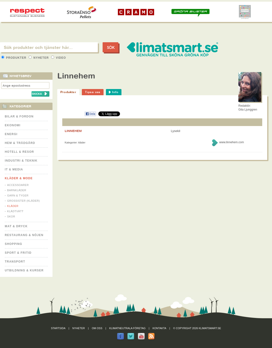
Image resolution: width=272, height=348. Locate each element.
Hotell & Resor (19, 151)
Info (115, 92)
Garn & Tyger (18, 195)
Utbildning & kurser (24, 270)
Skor (11, 216)
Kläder (12, 206)
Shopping (13, 244)
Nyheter (39, 57)
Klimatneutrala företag (127, 328)
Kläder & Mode (19, 178)
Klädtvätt (15, 211)
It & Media (14, 169)
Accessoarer (18, 185)
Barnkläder (16, 190)
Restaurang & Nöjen (24, 235)
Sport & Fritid (18, 252)
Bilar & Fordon (19, 116)
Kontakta (159, 328)
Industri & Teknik (21, 160)
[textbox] (49, 47)
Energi (11, 134)
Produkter (14, 57)
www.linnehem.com (231, 142)
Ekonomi (13, 125)
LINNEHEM (73, 131)
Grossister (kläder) (23, 200)
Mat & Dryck (16, 226)
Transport (15, 261)
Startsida (58, 328)
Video (58, 57)
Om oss (97, 328)
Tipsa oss (92, 92)
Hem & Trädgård (20, 143)
